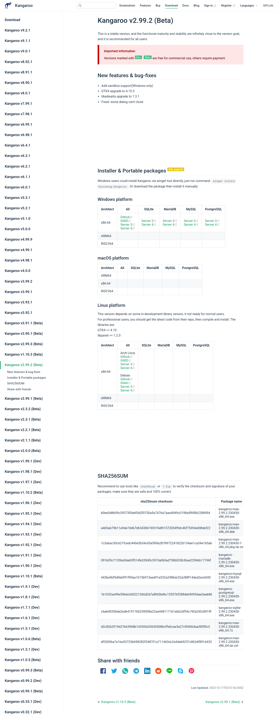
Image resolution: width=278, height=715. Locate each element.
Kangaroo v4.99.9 (18, 239)
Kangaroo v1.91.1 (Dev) (23, 555)
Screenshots (127, 5)
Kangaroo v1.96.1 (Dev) (23, 503)
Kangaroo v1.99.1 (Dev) (23, 461)
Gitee (125, 383)
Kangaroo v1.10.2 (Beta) (24, 492)
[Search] (96, 5)
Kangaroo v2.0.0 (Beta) (23, 451)
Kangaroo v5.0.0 (17, 229)
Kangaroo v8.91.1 (18, 72)
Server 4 (127, 228)
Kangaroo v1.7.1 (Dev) (22, 607)
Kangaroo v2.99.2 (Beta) (24, 365)
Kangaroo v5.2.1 (17, 208)
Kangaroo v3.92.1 (18, 313)
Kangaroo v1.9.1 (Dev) (22, 587)
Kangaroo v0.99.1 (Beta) (24, 691)
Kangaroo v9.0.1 (17, 51)
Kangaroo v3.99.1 (18, 292)
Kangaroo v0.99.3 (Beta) (24, 670)
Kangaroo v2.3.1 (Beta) (23, 419)
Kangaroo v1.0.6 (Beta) (23, 639)
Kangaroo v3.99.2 (18, 281)
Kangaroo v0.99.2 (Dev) (23, 681)
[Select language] (249, 6)
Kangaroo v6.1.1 (17, 177)
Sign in (210, 6)
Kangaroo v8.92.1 (18, 62)
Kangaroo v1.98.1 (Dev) (23, 472)
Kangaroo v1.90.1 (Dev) (23, 566)
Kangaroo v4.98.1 (18, 260)
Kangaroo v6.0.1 (17, 187)
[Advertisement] (170, 135)
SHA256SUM (15, 383)
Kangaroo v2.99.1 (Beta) (24, 399)
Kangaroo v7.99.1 (18, 104)
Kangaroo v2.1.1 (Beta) (23, 440)
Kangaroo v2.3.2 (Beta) (23, 409)
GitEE (125, 221)
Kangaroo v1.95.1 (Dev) (23, 514)
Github (126, 217)
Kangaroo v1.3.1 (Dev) (22, 649)
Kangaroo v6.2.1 (17, 166)
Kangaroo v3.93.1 (18, 302)
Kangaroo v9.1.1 (17, 41)
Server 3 (127, 224)
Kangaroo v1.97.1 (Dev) (23, 482)
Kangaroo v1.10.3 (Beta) (24, 354)
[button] (103, 670)
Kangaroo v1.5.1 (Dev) (22, 629)
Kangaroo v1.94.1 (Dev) (23, 524)
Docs (186, 5)
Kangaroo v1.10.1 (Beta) (24, 576)
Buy (158, 5)
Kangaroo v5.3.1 (17, 198)
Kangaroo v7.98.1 (18, 114)
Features (145, 5)
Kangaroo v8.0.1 (17, 93)
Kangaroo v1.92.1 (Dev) (23, 545)
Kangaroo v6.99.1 (18, 124)
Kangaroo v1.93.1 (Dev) (23, 534)
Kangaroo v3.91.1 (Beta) (24, 323)
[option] (103, 670)
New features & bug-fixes (23, 372)
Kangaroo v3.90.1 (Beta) (24, 334)
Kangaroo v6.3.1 (17, 156)
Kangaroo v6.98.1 (18, 135)
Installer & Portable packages (26, 377)
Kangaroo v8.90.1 (18, 83)
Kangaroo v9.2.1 (17, 30)
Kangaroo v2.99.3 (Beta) (24, 344)
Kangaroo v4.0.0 (17, 271)
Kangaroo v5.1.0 (17, 219)
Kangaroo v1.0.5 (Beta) (23, 660)
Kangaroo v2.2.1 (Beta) (23, 430)
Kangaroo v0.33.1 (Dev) (23, 702)
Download (171, 5)
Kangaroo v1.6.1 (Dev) (22, 618)
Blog (196, 5)
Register (228, 6)
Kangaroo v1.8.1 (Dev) (22, 597)
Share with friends (19, 389)
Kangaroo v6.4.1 (17, 145)
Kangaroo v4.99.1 (18, 250)
